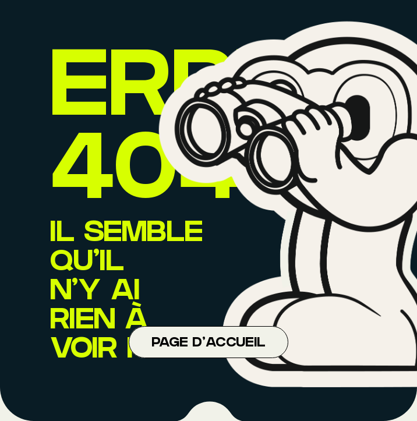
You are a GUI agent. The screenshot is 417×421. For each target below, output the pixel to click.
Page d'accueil (208, 344)
